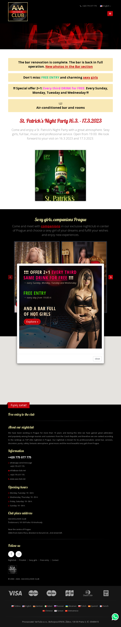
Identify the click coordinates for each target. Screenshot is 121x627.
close (97, 358)
